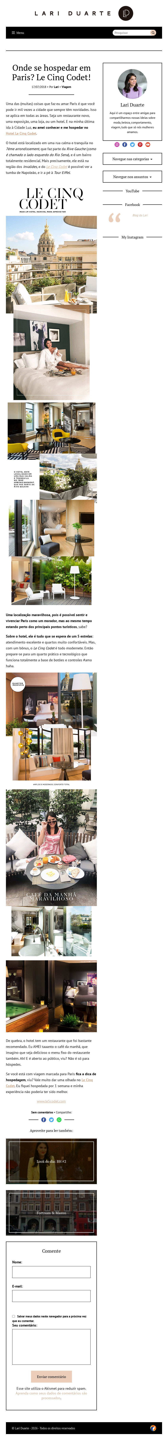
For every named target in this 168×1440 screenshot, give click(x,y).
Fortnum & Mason (51, 1212)
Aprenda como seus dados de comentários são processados (51, 1395)
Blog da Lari (139, 215)
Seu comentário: (24, 1325)
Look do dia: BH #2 (51, 1161)
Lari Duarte (132, 105)
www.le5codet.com (51, 1101)
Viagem (66, 87)
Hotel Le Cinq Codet (21, 133)
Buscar (153, 33)
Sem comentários (42, 1112)
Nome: (17, 1262)
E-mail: (17, 1286)
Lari (56, 87)
